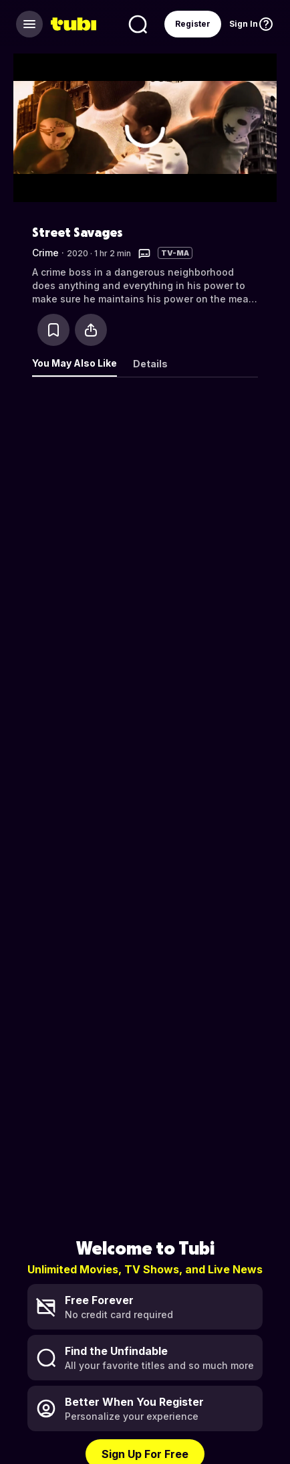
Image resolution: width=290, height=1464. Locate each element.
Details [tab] (150, 363)
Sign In (243, 24)
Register (192, 24)
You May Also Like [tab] (74, 363)
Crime (45, 252)
